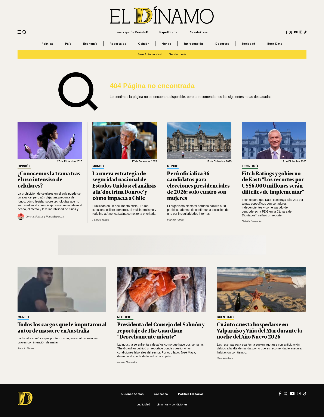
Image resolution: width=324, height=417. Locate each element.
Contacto (161, 394)
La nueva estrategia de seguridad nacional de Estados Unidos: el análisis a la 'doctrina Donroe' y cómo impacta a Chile (124, 185)
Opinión (143, 43)
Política (47, 43)
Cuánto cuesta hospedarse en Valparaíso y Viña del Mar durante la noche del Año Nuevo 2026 (259, 330)
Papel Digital (169, 32)
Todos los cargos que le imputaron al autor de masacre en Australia (62, 327)
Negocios (125, 317)
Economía (90, 43)
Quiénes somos (132, 394)
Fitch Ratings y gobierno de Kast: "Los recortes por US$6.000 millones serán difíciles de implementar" (273, 182)
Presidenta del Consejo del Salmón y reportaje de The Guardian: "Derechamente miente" (160, 330)
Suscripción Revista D (132, 32)
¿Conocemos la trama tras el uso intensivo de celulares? (49, 179)
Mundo (166, 43)
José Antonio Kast (150, 54)
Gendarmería (177, 54)
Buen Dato (275, 43)
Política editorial (190, 394)
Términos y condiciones (172, 404)
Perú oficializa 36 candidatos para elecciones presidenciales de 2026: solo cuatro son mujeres (198, 185)
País (68, 43)
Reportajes (118, 43)
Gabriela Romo (225, 358)
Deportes (222, 43)
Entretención (193, 43)
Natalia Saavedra (252, 221)
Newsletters (198, 32)
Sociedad (248, 43)
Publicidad (143, 404)
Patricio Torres (100, 219)
